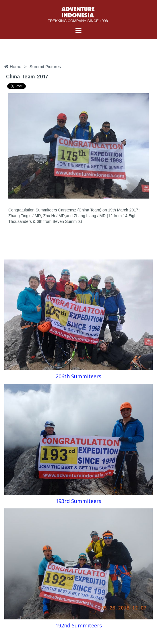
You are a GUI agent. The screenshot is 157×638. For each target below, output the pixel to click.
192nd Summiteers (78, 625)
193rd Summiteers (78, 501)
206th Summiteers (78, 376)
